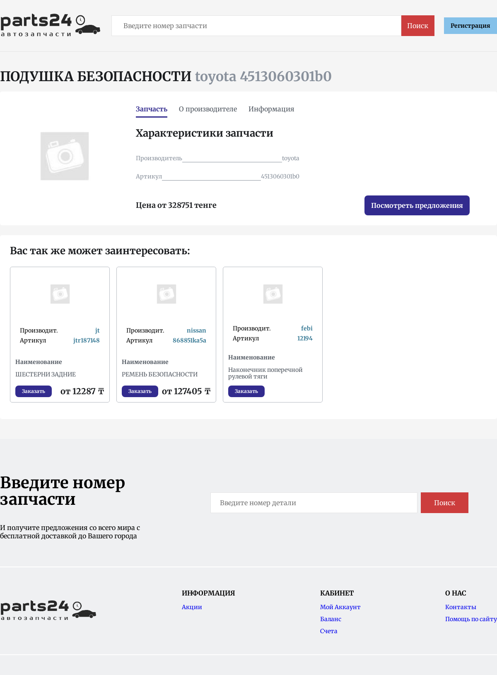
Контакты (460, 607)
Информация (271, 109)
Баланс (330, 619)
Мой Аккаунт (340, 607)
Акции (192, 607)
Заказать (33, 391)
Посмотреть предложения (417, 205)
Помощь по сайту (471, 619)
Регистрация (470, 25)
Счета (329, 631)
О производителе (208, 109)
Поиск (417, 26)
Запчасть (151, 109)
